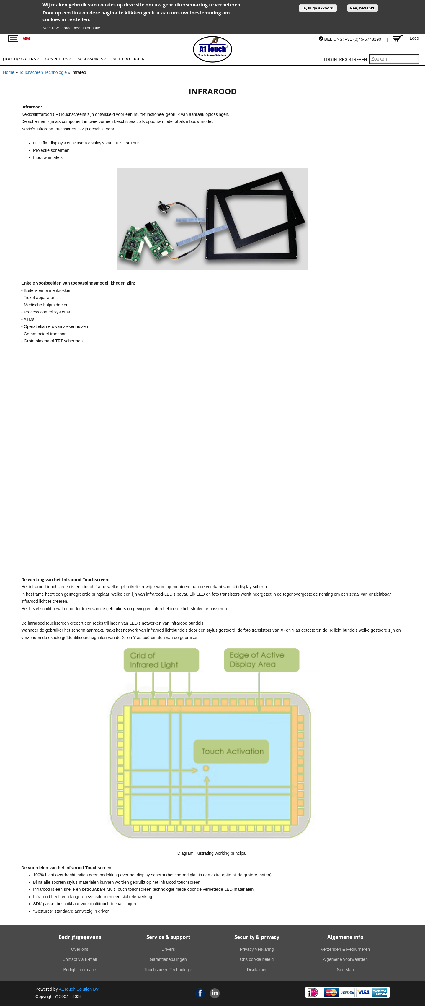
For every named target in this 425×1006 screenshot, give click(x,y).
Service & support (168, 937)
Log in (330, 59)
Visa (363, 992)
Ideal (313, 992)
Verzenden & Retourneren (345, 949)
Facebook (200, 993)
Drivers (168, 949)
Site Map (345, 969)
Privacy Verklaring (257, 949)
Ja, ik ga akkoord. (317, 8)
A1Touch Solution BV (79, 989)
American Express (379, 992)
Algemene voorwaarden (345, 959)
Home (8, 72)
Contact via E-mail (80, 959)
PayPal (347, 992)
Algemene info (345, 937)
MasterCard (331, 992)
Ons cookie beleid (257, 959)
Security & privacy (256, 937)
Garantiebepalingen (168, 959)
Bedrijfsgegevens (79, 937)
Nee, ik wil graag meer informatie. (71, 28)
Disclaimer (257, 969)
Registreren (353, 59)
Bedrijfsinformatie (79, 969)
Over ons (79, 949)
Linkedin (215, 993)
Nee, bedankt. (362, 8)
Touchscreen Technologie (43, 72)
